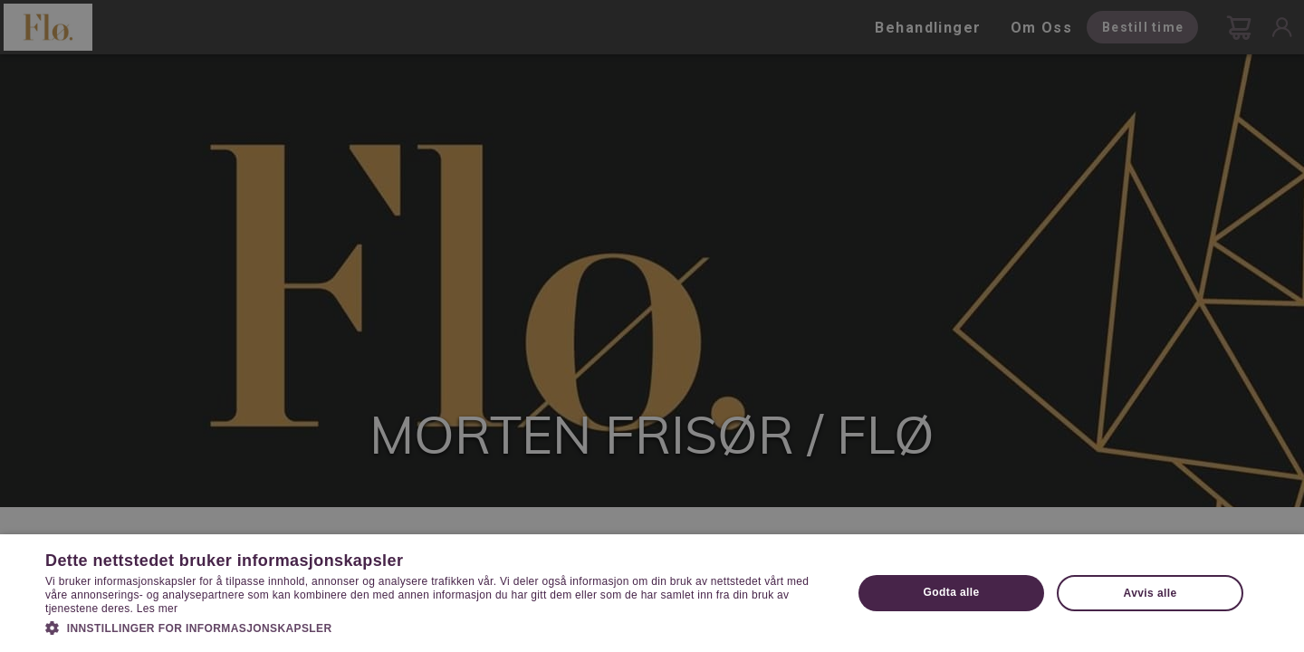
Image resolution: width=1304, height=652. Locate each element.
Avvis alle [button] (1150, 593)
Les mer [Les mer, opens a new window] (157, 608)
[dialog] (652, 326)
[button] (437, 626)
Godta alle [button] (952, 592)
